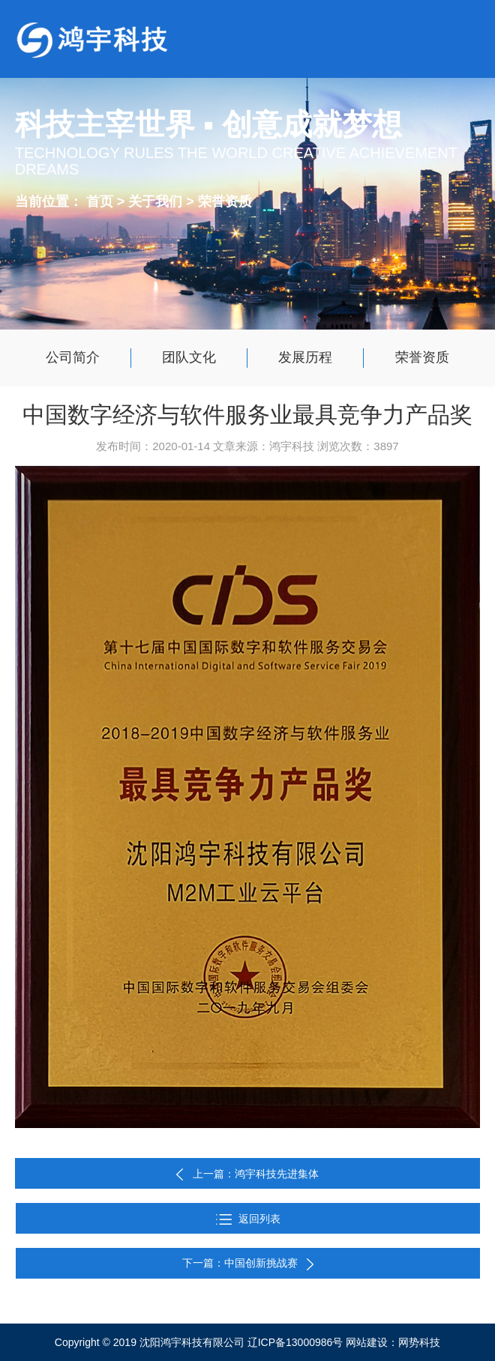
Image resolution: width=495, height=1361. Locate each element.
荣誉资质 (225, 200)
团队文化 (189, 357)
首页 (99, 200)
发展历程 (305, 357)
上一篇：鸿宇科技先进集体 (256, 1174)
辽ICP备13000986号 (296, 1342)
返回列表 (248, 1219)
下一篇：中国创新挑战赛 (248, 1263)
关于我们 (157, 200)
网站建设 (367, 1342)
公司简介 (73, 357)
